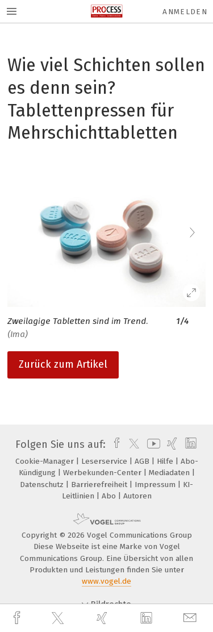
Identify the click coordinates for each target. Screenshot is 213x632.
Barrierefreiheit (100, 484)
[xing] (103, 618)
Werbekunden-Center (103, 472)
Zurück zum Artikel (63, 364)
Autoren (137, 496)
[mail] (191, 618)
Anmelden (184, 11)
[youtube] (151, 444)
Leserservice (105, 461)
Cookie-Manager (45, 461)
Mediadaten (170, 472)
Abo (110, 496)
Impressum (156, 484)
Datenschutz (43, 484)
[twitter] (59, 618)
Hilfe (166, 461)
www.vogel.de (106, 581)
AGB (143, 461)
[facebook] (18, 618)
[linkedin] (147, 618)
